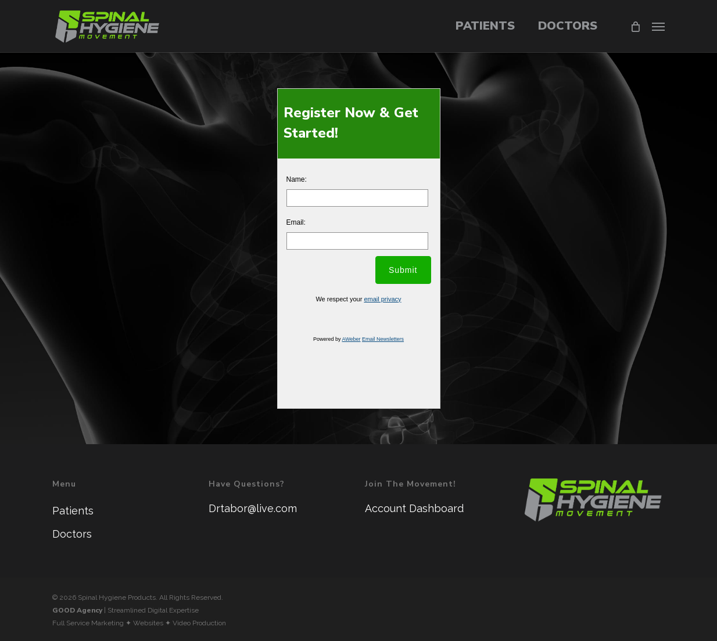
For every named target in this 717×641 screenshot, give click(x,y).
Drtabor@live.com (253, 508)
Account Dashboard (414, 508)
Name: (296, 179)
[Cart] (635, 26)
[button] (658, 26)
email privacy (382, 299)
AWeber (351, 339)
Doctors (72, 534)
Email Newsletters (383, 339)
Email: (296, 222)
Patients (73, 511)
